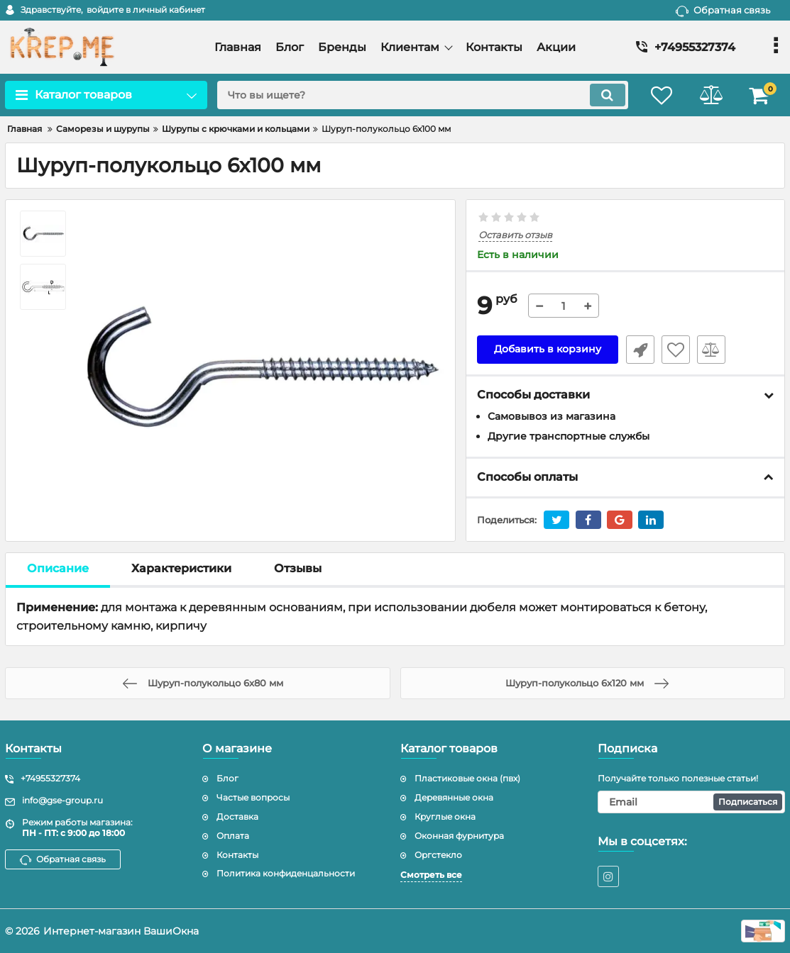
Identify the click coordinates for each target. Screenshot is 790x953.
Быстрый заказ (639, 349)
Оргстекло (438, 854)
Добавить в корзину (547, 349)
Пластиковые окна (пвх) (467, 778)
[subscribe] (691, 802)
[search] (421, 95)
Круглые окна (445, 816)
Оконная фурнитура (459, 835)
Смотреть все (431, 874)
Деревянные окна (454, 797)
